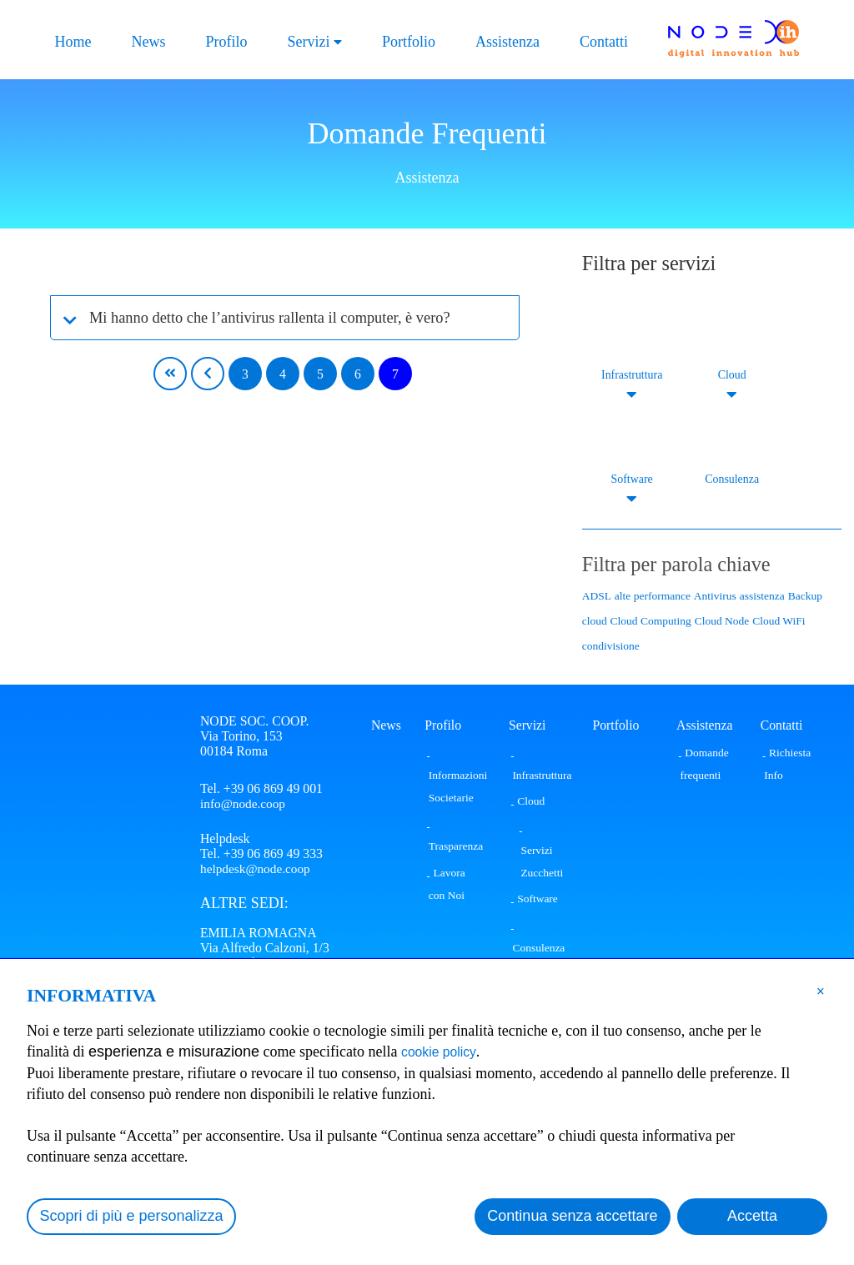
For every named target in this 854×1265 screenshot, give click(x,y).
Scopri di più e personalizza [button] (132, 1215)
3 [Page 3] (245, 374)
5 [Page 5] (320, 374)
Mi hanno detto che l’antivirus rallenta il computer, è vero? (288, 318)
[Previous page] (207, 373)
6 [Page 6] (357, 374)
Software (631, 479)
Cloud (732, 375)
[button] (821, 991)
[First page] (170, 373)
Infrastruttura (631, 375)
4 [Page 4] (282, 374)
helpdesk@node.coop (257, 871)
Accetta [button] (752, 1215)
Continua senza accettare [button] (572, 1215)
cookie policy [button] (444, 1051)
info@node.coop (244, 803)
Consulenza (732, 479)
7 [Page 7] (395, 374)
